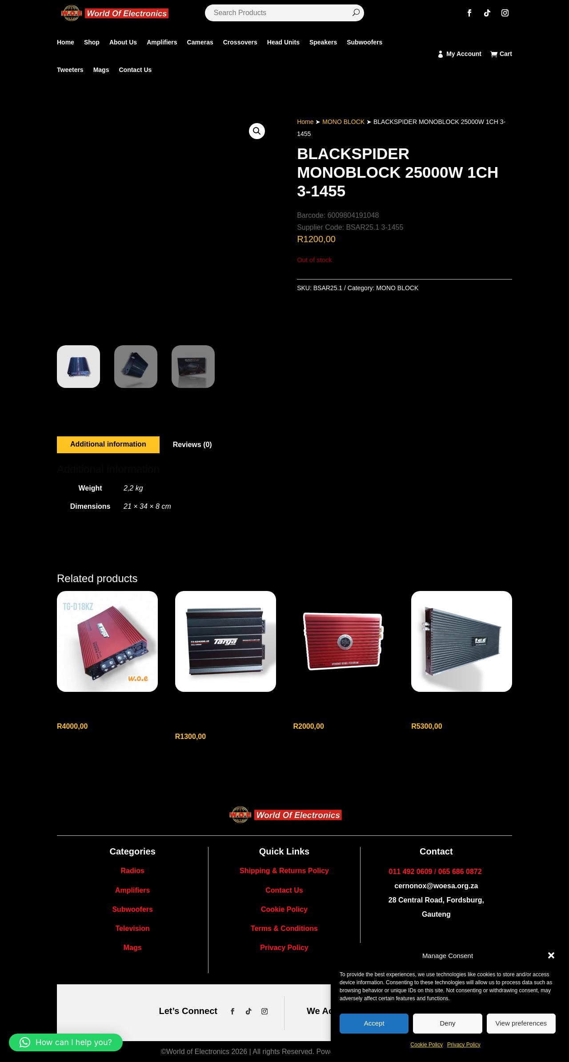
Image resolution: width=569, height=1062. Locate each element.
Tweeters (70, 69)
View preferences (521, 1023)
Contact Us (135, 69)
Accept (374, 1023)
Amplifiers (162, 42)
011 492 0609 (411, 871)
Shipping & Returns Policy (284, 870)
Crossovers (240, 42)
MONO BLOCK (343, 121)
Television (133, 928)
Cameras (200, 42)
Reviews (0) (192, 444)
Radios (132, 870)
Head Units (283, 42)
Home (65, 42)
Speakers (323, 42)
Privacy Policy (464, 1045)
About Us (123, 42)
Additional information (108, 444)
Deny (447, 1023)
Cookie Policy (426, 1045)
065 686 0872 (460, 871)
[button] (551, 955)
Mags (101, 69)
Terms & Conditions (284, 928)
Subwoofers (364, 42)
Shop (92, 42)
